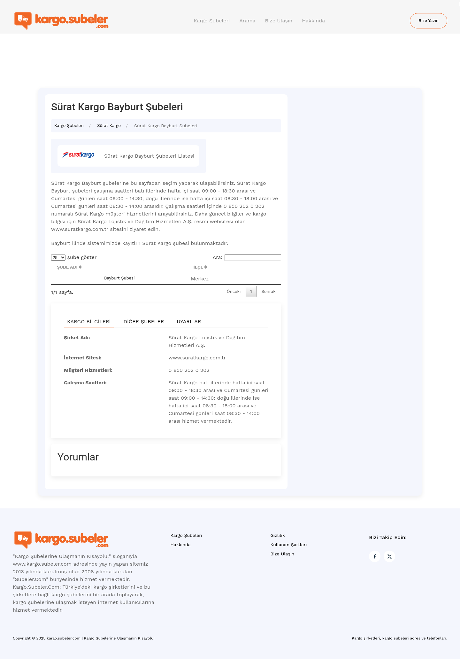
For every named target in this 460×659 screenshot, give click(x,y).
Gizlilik (277, 535)
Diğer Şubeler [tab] (143, 321)
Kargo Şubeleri (212, 21)
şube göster (74, 257)
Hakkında (313, 21)
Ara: (247, 257)
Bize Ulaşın (279, 21)
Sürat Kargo (109, 125)
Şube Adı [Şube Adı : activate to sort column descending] (69, 267)
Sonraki (269, 291)
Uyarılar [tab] (189, 321)
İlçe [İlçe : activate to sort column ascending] (200, 267)
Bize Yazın (428, 20)
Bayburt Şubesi (119, 278)
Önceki (234, 291)
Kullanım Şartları (288, 544)
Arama (247, 21)
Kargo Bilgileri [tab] (89, 321)
